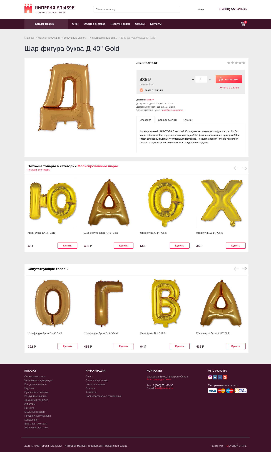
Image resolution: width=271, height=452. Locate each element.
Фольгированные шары (103, 37)
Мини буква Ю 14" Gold (41, 232)
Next (244, 168)
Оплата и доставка (94, 24)
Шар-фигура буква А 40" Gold (101, 232)
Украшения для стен (36, 427)
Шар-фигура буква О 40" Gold (45, 333)
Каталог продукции (49, 37)
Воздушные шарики (75, 37)
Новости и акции (120, 24)
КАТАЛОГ (30, 370)
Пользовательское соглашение (104, 396)
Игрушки (29, 388)
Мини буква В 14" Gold (153, 333)
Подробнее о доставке (172, 110)
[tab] (145, 119)
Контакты (155, 24)
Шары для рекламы (35, 423)
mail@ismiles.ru (164, 388)
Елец (201, 9)
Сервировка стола (35, 376)
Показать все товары (39, 169)
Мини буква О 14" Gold (153, 232)
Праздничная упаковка (37, 415)
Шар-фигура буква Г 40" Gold (101, 333)
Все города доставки (159, 379)
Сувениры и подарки (36, 392)
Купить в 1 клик (229, 87)
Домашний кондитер (36, 400)
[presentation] (146, 119)
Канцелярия (31, 419)
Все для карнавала (35, 384)
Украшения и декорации (38, 380)
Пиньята (29, 407)
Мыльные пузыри (34, 411)
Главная (29, 37)
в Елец (148, 99)
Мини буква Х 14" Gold (209, 232)
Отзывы (140, 24)
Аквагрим (29, 403)
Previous (236, 168)
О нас (75, 24)
